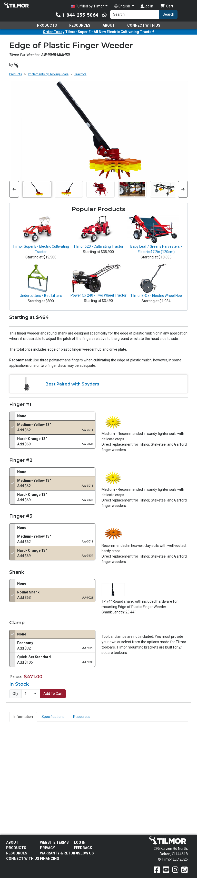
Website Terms (54, 842)
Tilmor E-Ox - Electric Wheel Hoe (156, 296)
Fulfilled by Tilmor (88, 6)
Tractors (80, 74)
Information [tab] (23, 717)
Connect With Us (143, 25)
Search (168, 14)
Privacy (47, 848)
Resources (79, 25)
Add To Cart (53, 694)
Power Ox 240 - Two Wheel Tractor (98, 295)
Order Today (53, 32)
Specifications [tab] (53, 717)
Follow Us (84, 853)
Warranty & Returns (60, 853)
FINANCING (49, 858)
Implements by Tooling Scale (48, 74)
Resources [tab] (81, 717)
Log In (147, 6)
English (122, 6)
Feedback (83, 848)
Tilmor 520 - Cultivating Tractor (98, 246)
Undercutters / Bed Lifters (41, 296)
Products (47, 25)
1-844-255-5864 (77, 15)
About (109, 25)
